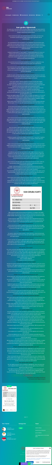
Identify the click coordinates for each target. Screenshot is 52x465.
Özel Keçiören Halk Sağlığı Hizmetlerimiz (36, 377)
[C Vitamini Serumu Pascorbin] (4, 434)
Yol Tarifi (37, 375)
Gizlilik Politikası (33, 458)
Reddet (37, 462)
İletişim (38, 15)
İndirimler (32, 15)
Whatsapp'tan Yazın (17, 375)
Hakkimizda (15, 15)
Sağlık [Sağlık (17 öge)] (21, 428)
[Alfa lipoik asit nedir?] (4, 439)
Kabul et (30, 462)
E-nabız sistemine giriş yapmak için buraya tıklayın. (30, 236)
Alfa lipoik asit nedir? (11, 439)
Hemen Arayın (28, 375)
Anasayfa (8, 15)
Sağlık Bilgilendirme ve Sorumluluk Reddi (33, 459)
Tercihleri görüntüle (46, 462)
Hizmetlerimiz (24, 15)
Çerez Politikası (38, 458)
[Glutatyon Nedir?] (4, 429)
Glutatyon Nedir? (10, 429)
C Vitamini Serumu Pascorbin (11, 435)
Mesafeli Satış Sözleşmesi (46, 458)
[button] (50, 448)
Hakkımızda (28, 458)
